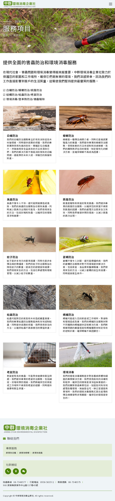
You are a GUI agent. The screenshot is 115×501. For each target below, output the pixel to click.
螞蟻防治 (68, 314)
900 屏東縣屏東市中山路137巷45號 (20, 485)
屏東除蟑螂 (24, 452)
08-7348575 (74, 482)
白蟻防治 (12, 135)
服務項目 (18, 35)
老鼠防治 (12, 372)
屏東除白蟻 (11, 452)
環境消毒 (68, 372)
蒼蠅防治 (68, 257)
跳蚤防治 (68, 199)
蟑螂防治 (68, 135)
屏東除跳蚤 (37, 452)
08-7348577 (19, 482)
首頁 (5, 35)
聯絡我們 (11, 439)
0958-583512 (47, 482)
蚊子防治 (12, 257)
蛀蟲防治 (12, 314)
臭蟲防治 (12, 199)
